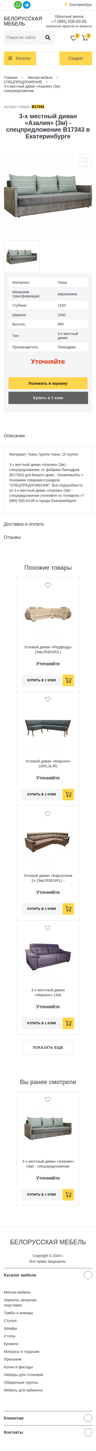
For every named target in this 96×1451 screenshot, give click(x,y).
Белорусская (22, 21)
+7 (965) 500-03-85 (69, 21)
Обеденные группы (21, 1382)
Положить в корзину (48, 383)
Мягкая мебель (17, 1292)
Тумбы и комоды (18, 1313)
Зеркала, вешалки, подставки (20, 1302)
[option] (48, 196)
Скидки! (75, 58)
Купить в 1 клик (48, 398)
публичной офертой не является (69, 26)
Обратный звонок (69, 16)
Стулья (10, 1320)
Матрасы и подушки (21, 1351)
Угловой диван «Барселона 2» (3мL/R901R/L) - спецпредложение (48, 880)
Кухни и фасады (18, 1367)
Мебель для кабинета (23, 1390)
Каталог (23, 58)
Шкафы (10, 1328)
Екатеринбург (81, 5)
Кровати (11, 1343)
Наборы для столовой (23, 1374)
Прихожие (13, 1359)
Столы (9, 1336)
